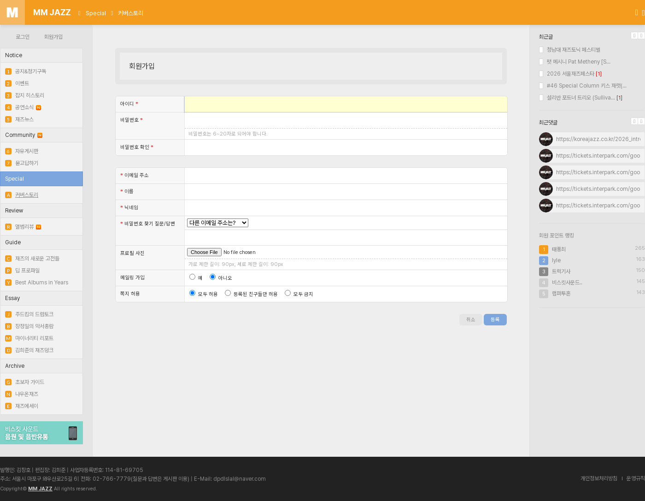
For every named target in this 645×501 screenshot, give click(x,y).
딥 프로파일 (22, 270)
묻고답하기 (21, 163)
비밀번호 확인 (136, 147)
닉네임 (129, 207)
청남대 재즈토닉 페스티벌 (569, 50)
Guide (13, 242)
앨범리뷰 (23, 227)
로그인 (22, 37)
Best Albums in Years (36, 282)
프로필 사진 (132, 253)
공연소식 (23, 107)
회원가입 (53, 37)
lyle (556, 260)
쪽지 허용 (130, 294)
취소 (470, 320)
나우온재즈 (21, 394)
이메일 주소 (134, 175)
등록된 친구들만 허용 (251, 294)
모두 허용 (203, 294)
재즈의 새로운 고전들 (32, 258)
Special (96, 13)
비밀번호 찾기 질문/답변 (147, 223)
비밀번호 (131, 120)
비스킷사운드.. (567, 282)
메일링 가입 (132, 278)
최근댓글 (548, 122)
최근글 (546, 37)
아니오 (221, 278)
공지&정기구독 (25, 71)
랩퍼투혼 (561, 293)
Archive (14, 366)
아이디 (129, 103)
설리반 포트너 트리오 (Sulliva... (577, 97)
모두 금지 (299, 294)
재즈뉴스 (19, 119)
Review (14, 210)
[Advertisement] (592, 375)
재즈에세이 (21, 406)
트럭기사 (561, 271)
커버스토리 (130, 13)
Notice (13, 55)
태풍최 (559, 249)
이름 (127, 191)
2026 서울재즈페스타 (566, 74)
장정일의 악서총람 (29, 326)
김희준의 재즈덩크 (29, 350)
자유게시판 (21, 151)
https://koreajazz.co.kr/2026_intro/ (600, 139)
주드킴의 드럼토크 (29, 314)
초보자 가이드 (24, 382)
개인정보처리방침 (598, 478)
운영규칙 (636, 478)
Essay (12, 298)
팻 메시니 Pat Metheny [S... (574, 62)
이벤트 (17, 83)
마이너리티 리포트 (29, 338)
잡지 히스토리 (24, 95)
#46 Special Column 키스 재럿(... (583, 86)
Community (23, 135)
